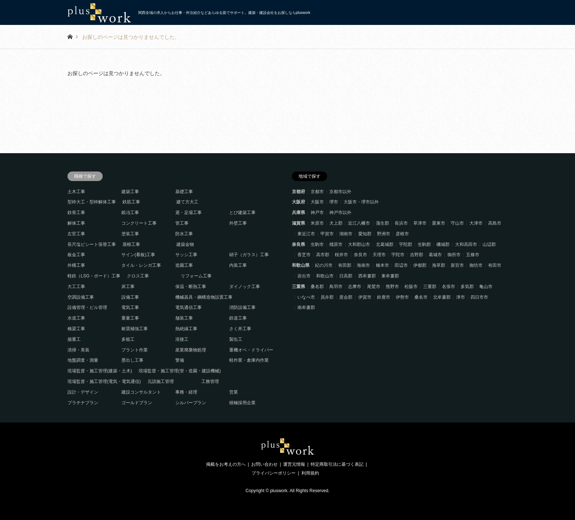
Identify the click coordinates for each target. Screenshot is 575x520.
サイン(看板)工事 (138, 254)
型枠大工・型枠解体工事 (91, 201)
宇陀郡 (405, 244)
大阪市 (317, 201)
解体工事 (76, 223)
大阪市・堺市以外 (361, 201)
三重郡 (429, 286)
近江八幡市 (359, 223)
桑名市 (421, 297)
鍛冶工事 (130, 212)
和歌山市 (325, 276)
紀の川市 (324, 265)
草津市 (419, 223)
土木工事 (76, 191)
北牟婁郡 (442, 297)
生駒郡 (424, 244)
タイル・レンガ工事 (141, 265)
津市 (460, 297)
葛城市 (435, 254)
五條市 (472, 254)
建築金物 (185, 244)
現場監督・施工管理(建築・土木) (99, 370)
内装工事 (238, 265)
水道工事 (76, 318)
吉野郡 (416, 254)
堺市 (333, 201)
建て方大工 (187, 201)
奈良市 (360, 254)
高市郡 (322, 254)
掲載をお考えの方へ (226, 464)
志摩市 (354, 286)
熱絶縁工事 (186, 328)
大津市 (476, 223)
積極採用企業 (242, 402)
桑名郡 (317, 286)
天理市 (379, 254)
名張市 (448, 286)
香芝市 (304, 254)
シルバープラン (190, 402)
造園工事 (184, 265)
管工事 (181, 223)
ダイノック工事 (244, 286)
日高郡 (345, 276)
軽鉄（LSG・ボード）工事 (93, 276)
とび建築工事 (242, 212)
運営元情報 (294, 464)
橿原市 (336, 244)
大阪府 (298, 201)
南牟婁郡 (306, 307)
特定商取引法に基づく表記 (337, 464)
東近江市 (306, 233)
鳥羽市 (336, 286)
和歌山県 (301, 265)
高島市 (494, 223)
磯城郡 (443, 244)
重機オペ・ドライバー (251, 350)
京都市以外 (340, 191)
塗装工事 (130, 233)
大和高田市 (466, 244)
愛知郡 (364, 233)
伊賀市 (364, 297)
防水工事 (184, 233)
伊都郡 (419, 265)
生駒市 (317, 244)
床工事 (128, 286)
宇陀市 (397, 254)
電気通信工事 (188, 307)
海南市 (363, 265)
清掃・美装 (78, 350)
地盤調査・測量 (82, 360)
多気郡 (467, 286)
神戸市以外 (340, 212)
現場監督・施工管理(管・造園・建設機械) (180, 370)
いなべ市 (306, 297)
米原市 (317, 223)
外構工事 (76, 265)
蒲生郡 (382, 223)
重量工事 (130, 318)
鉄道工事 (238, 318)
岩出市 (304, 276)
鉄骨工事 (76, 212)
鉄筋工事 (131, 201)
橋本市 (382, 265)
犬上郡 (336, 223)
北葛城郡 (384, 244)
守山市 (457, 223)
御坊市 (476, 265)
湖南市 (345, 233)
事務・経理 (186, 392)
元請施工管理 (160, 381)
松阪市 (411, 286)
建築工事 (130, 191)
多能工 (128, 339)
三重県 (298, 286)
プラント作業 (134, 350)
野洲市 (383, 233)
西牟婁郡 (367, 276)
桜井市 (341, 254)
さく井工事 (240, 328)
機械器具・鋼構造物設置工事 (203, 297)
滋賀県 (298, 223)
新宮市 (457, 265)
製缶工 (235, 339)
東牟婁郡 (390, 276)
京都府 (298, 191)
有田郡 (344, 265)
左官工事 (76, 233)
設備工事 (130, 297)
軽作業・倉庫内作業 (249, 360)
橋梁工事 (76, 328)
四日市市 (479, 297)
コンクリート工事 (139, 223)
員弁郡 (327, 297)
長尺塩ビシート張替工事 (91, 244)
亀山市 (485, 286)
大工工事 (76, 286)
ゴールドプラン (136, 402)
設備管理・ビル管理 (87, 307)
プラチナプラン (82, 402)
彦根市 (402, 233)
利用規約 (310, 473)
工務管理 (210, 381)
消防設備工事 (242, 307)
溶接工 (181, 339)
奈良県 (298, 244)
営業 (233, 392)
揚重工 (74, 339)
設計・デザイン (82, 392)
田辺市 (401, 265)
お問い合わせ (264, 464)
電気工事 (130, 307)
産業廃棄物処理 (190, 350)
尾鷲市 (373, 286)
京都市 (317, 191)
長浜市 (401, 223)
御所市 (454, 254)
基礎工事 (184, 191)
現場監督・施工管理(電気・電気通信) (104, 381)
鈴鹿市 (383, 297)
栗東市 (438, 223)
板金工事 (76, 254)
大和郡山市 (359, 244)
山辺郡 (489, 244)
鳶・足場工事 (188, 212)
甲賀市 (327, 233)
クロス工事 (138, 276)
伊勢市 (402, 297)
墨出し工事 (132, 360)
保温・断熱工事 (190, 286)
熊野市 (392, 286)
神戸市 (317, 212)
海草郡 (438, 265)
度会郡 (345, 297)
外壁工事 (238, 223)
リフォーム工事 (196, 276)
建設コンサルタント (141, 392)
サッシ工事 (186, 254)
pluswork (278, 490)
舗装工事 (184, 318)
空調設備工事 (80, 297)
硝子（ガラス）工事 (249, 254)
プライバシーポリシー (274, 473)
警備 (179, 360)
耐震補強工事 (134, 328)
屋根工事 (131, 244)
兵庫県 (298, 212)
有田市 (494, 265)
